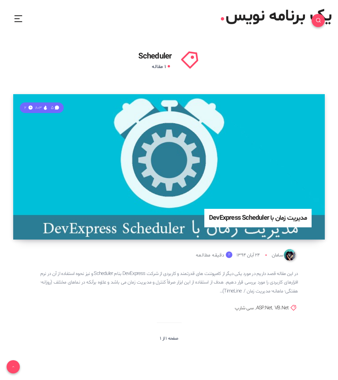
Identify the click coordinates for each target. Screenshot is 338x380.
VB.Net (281, 308)
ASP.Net (264, 308)
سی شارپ (244, 308)
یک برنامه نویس (276, 16)
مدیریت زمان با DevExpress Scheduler (258, 218)
